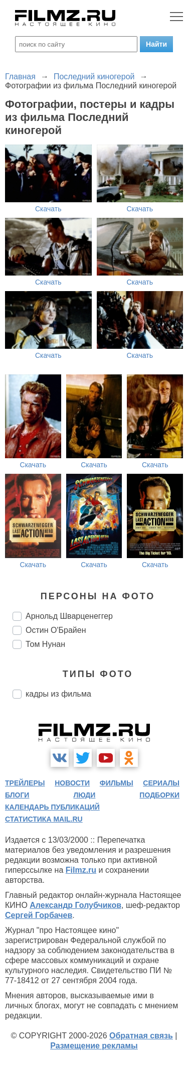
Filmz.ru (81, 870)
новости (72, 783)
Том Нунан (45, 644)
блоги (17, 795)
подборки (159, 795)
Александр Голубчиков (75, 905)
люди (84, 795)
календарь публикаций (52, 807)
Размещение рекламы (94, 1045)
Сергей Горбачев (38, 915)
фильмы (116, 783)
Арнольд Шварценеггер (69, 616)
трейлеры (25, 783)
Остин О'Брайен (56, 630)
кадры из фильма (58, 694)
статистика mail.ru (44, 819)
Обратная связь (141, 1035)
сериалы (161, 783)
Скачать (48, 209)
